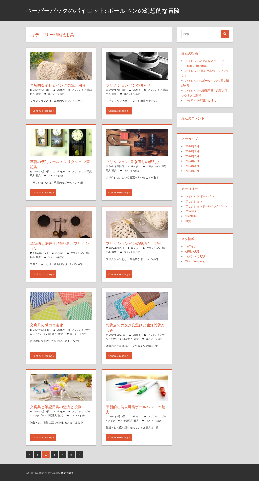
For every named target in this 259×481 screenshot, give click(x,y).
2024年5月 (192, 161)
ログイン (191, 246)
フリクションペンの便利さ (128, 85)
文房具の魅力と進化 (46, 325)
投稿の (192, 251)
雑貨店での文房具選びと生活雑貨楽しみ (135, 327)
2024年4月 (192, 166)
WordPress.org (194, 261)
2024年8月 (192, 146)
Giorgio (61, 89)
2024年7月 (192, 151)
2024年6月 (192, 156)
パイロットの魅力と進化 (200, 100)
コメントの (195, 256)
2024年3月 (192, 171)
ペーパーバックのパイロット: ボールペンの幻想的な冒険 (103, 10)
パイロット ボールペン (199, 196)
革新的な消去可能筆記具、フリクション (59, 246)
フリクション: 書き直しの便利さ (133, 162)
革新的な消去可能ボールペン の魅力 (135, 409)
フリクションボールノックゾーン (206, 206)
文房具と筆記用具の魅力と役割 (55, 407)
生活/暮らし (192, 211)
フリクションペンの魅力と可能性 (134, 243)
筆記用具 (52, 333)
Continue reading (42, 110)
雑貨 (38, 93)
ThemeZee (67, 472)
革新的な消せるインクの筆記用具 (58, 85)
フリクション (79, 89)
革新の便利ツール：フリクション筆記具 (60, 164)
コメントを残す (56, 93)
